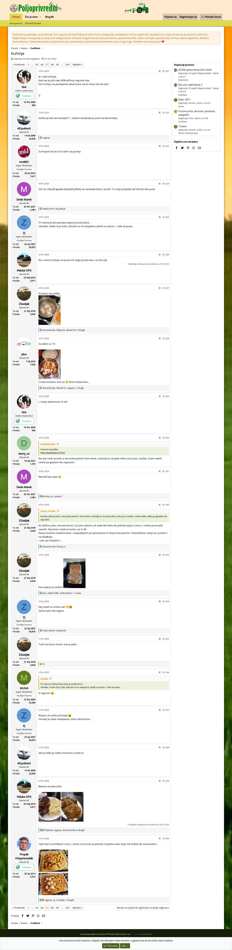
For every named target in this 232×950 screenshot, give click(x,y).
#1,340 (165, 838)
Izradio (143, 934)
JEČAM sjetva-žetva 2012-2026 (195, 69)
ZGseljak (24, 304)
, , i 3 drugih (63, 388)
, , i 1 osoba (62, 593)
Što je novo (31, 17)
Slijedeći (76, 64)
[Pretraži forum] (211, 17)
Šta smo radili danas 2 (190, 84)
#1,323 (165, 146)
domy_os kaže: (48, 510)
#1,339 (165, 780)
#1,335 (165, 638)
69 (57, 64)
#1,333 (165, 554)
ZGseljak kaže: (48, 443)
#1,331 (165, 471)
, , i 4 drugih (64, 330)
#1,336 (165, 672)
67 (47, 64)
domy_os (24, 453)
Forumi (16, 17)
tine (24, 87)
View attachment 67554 (52, 452)
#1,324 (165, 183)
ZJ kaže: (44, 678)
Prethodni (19, 64)
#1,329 (165, 396)
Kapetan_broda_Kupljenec (26, 58)
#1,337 (165, 709)
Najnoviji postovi (184, 64)
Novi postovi (15, 23)
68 (52, 64)
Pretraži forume (33, 23)
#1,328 (165, 338)
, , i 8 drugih (64, 830)
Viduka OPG (24, 270)
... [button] (32, 64)
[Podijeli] (159, 71)
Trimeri (182, 126)
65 (37, 64)
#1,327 (165, 288)
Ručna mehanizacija (188, 133)
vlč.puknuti (24, 128)
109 (67, 64)
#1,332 (165, 504)
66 (42, 64)
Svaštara (182, 94)
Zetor (181, 106)
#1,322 (165, 112)
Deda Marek (24, 199)
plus (24, 354)
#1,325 (165, 217)
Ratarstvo (183, 79)
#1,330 (165, 437)
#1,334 (165, 601)
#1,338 (165, 747)
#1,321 (165, 71)
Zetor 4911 (184, 99)
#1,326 (165, 254)
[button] (40, 17)
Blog (49, 17)
